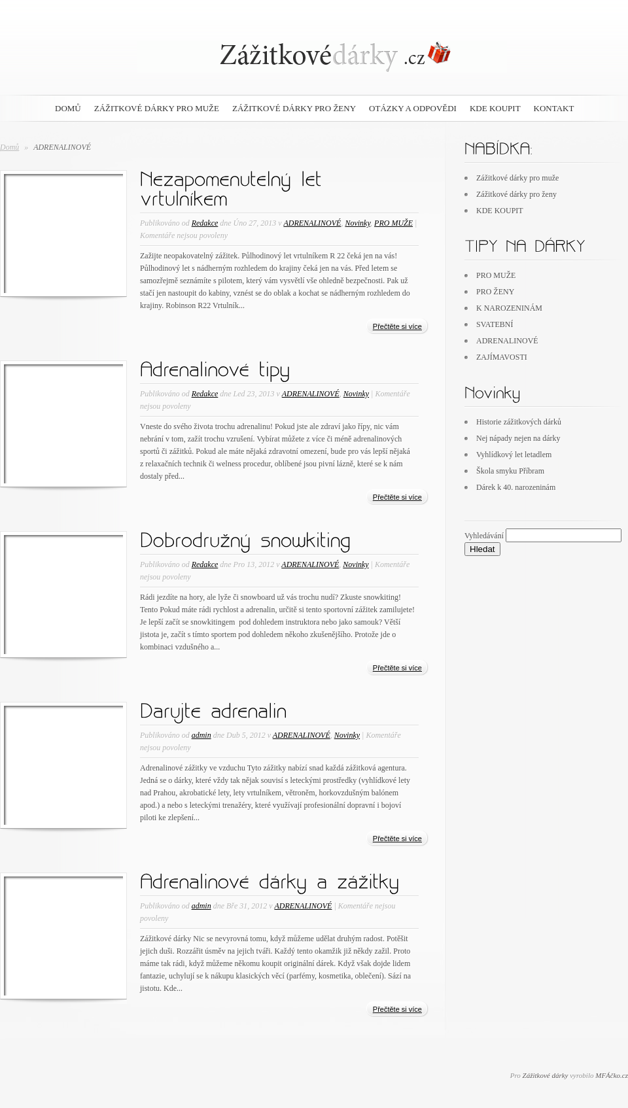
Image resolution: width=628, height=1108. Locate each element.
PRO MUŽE (393, 223)
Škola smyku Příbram (510, 471)
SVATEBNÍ (494, 324)
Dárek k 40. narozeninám (515, 487)
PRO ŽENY (495, 291)
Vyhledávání (484, 535)
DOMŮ (68, 108)
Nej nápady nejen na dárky (518, 438)
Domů (9, 147)
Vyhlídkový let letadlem (513, 454)
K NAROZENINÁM (509, 308)
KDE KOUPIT (495, 108)
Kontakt (554, 108)
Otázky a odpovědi (413, 108)
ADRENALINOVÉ (312, 223)
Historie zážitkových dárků (518, 421)
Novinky (357, 223)
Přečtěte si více (397, 326)
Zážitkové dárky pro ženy (294, 108)
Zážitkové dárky (545, 1075)
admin (201, 735)
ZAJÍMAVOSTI (501, 357)
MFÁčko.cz (611, 1075)
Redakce (205, 223)
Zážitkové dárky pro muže (156, 108)
